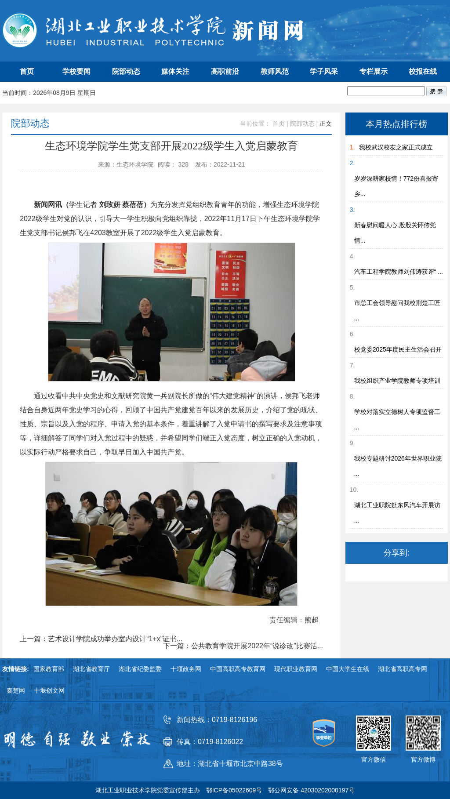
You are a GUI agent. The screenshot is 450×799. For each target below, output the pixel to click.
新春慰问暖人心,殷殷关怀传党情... (395, 233)
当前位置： (255, 123)
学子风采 (324, 71)
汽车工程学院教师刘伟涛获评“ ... (398, 271)
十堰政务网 (186, 668)
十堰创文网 (49, 690)
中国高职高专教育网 (237, 668)
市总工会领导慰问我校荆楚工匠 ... (397, 310)
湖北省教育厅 (91, 668)
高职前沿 (225, 71)
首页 (27, 71)
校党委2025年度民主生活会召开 (398, 349)
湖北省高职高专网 (402, 668)
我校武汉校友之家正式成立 (396, 147)
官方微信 (373, 759)
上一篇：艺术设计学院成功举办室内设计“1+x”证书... (101, 639)
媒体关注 (175, 71)
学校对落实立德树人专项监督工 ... (397, 419)
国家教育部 (48, 668)
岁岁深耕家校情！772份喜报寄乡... (396, 186)
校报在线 (423, 71)
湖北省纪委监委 (140, 668)
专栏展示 (373, 71)
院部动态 (126, 71)
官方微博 (423, 759)
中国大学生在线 (347, 668)
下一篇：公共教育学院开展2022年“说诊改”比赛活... (243, 646)
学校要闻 (76, 71)
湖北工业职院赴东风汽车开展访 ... (397, 512)
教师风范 (275, 71)
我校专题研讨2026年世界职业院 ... (398, 466)
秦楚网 (16, 690)
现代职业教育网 (295, 668)
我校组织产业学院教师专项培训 (397, 380)
